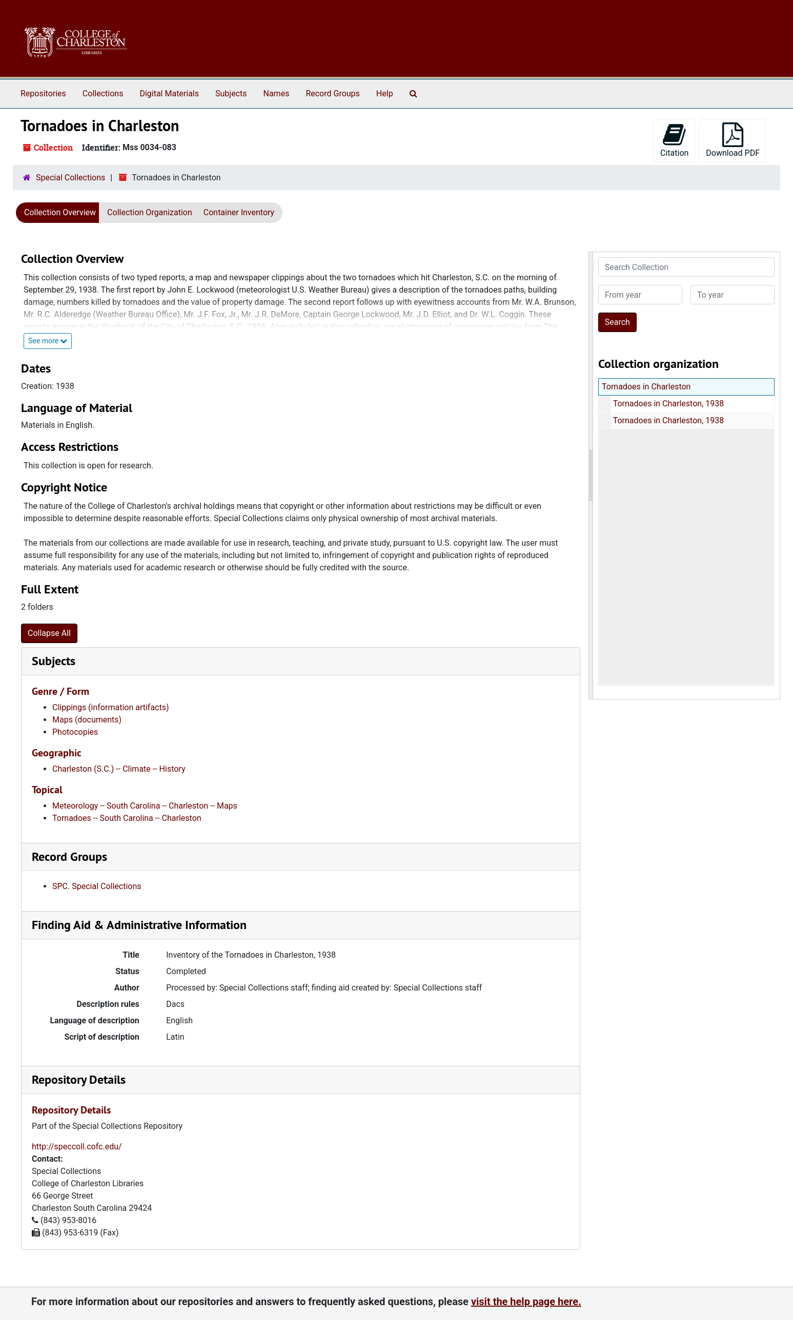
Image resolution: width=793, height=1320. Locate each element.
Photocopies (75, 732)
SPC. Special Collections (96, 886)
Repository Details (79, 1079)
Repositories (43, 93)
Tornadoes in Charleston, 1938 (668, 403)
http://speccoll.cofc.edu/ (77, 1146)
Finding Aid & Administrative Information (139, 925)
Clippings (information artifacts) (110, 707)
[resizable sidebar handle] (591, 475)
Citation (674, 140)
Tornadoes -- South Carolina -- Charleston (126, 818)
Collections (103, 93)
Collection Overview (60, 212)
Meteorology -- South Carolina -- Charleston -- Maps (144, 806)
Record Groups (332, 93)
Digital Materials (169, 93)
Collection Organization (149, 212)
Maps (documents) (86, 720)
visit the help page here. (526, 1301)
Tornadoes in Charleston (646, 386)
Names (276, 93)
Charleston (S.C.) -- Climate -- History (119, 769)
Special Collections (70, 177)
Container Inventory (239, 212)
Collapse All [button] (49, 633)
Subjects (231, 93)
